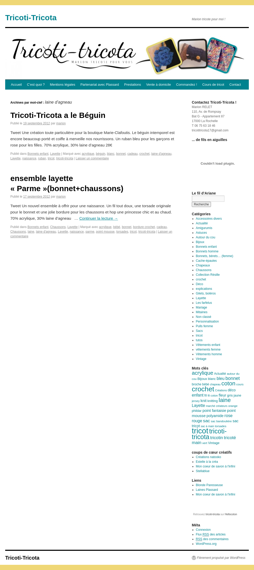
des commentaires (212, 539)
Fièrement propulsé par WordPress (221, 558)
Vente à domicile (158, 84)
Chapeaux (203, 265)
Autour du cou (205, 237)
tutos (199, 340)
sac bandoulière (221, 421)
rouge (197, 421)
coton (228, 383)
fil (205, 395)
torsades (122, 231)
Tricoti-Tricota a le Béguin (57, 115)
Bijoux (200, 242)
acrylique (88, 154)
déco (232, 390)
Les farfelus (204, 303)
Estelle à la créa (207, 462)
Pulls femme (204, 326)
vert (204, 443)
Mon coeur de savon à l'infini (215, 466)
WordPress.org (206, 544)
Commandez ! (186, 84)
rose (228, 415)
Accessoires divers (209, 218)
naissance (29, 158)
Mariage (201, 307)
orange (233, 405)
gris (230, 395)
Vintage (201, 359)
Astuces (201, 232)
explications (204, 289)
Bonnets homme (207, 251)
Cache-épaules (206, 261)
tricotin (216, 437)
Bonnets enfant (37, 154)
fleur (222, 395)
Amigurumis (204, 228)
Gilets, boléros (206, 293)
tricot (51, 158)
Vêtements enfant (208, 345)
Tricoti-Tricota (31, 17)
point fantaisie (214, 410)
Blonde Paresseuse (209, 485)
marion (61, 123)
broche (196, 384)
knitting (212, 401)
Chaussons (58, 227)
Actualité (202, 223)
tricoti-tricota (64, 158)
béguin (100, 154)
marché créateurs (216, 405)
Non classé (203, 317)
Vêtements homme (209, 354)
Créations (221, 390)
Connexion (203, 530)
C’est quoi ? (36, 84)
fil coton (213, 395)
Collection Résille (208, 275)
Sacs (199, 331)
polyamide (215, 416)
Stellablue (203, 471)
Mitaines (202, 312)
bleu (221, 378)
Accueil (16, 84)
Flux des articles (211, 535)
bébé (116, 227)
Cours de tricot (213, 84)
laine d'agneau (161, 154)
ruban (42, 158)
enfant (197, 395)
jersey (196, 401)
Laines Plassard (207, 490)
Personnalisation (207, 321)
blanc (111, 154)
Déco (199, 284)
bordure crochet (144, 227)
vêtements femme (208, 349)
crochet (144, 154)
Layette (55, 154)
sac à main (207, 426)
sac (206, 420)
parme (90, 231)
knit (204, 401)
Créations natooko (208, 457)
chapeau (215, 384)
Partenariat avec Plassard (99, 84)
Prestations (132, 84)
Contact (235, 84)
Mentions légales (62, 84)
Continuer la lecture (98, 218)
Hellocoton (231, 514)
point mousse (105, 231)
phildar (197, 411)
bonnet (121, 154)
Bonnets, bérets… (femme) (214, 256)
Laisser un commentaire (92, 158)
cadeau (133, 154)
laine (31, 231)
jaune (237, 395)
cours (240, 384)
